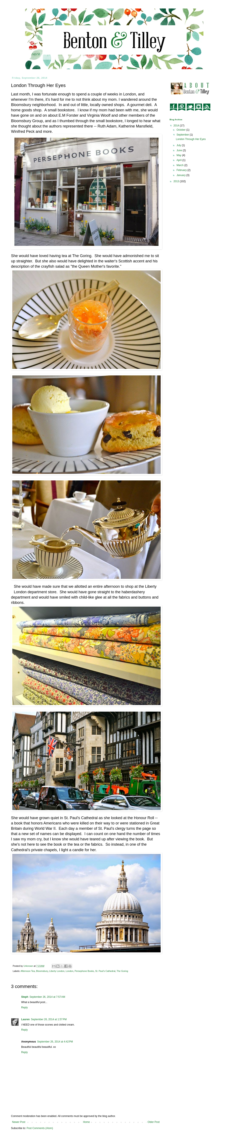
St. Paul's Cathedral (105, 971)
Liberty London (56, 971)
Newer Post (18, 1122)
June (180, 150)
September (183, 134)
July (179, 145)
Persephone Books (84, 971)
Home (86, 1122)
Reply (24, 1007)
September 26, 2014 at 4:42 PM (55, 1041)
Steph (24, 996)
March (180, 165)
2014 (177, 125)
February (182, 170)
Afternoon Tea (28, 971)
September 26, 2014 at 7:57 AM (47, 996)
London (69, 971)
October (181, 129)
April (179, 160)
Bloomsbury (42, 971)
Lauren (25, 1019)
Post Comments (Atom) (39, 1128)
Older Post (154, 1122)
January (181, 175)
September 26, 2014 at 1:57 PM (49, 1019)
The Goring (122, 971)
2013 (177, 181)
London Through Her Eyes (191, 139)
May (179, 155)
